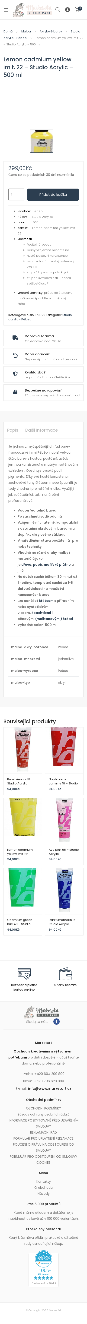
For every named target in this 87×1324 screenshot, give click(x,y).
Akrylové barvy (51, 31)
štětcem (46, 600)
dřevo (26, 564)
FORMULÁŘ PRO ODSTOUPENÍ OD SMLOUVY (43, 1156)
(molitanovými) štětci (54, 618)
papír (37, 564)
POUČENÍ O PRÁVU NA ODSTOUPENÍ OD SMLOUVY (43, 1147)
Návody (44, 1193)
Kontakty (43, 1181)
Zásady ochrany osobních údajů (44, 1114)
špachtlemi (41, 612)
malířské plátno (57, 564)
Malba (26, 31)
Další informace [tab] (41, 430)
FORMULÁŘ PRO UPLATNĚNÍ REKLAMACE (43, 1138)
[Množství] (16, 195)
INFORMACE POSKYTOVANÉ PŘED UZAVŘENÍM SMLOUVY (43, 1123)
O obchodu (43, 1187)
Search (58, 9)
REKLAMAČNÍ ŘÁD (43, 1132)
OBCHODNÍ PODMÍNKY (43, 1108)
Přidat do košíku (53, 194)
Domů (8, 31)
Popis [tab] (12, 430)
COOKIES (43, 1162)
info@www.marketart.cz (49, 1088)
